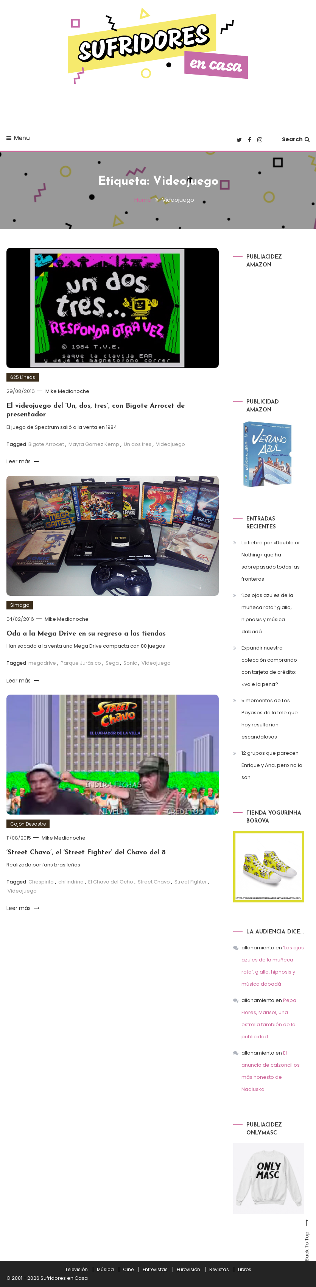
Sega (112, 663)
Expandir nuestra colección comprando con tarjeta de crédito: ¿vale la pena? (269, 666)
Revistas (219, 1269)
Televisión (76, 1269)
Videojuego (170, 444)
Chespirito (41, 881)
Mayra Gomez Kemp (93, 444)
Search (296, 139)
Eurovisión (188, 1269)
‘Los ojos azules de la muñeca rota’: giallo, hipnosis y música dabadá (267, 613)
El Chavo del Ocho (110, 881)
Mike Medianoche (67, 391)
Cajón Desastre (28, 824)
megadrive (42, 663)
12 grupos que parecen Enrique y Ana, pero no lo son (271, 765)
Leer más (22, 461)
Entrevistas (155, 1269)
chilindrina (71, 881)
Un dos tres (137, 444)
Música (105, 1269)
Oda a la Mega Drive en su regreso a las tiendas (86, 633)
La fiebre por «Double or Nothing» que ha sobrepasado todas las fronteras (270, 561)
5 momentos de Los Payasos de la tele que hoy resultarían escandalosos (269, 718)
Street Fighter (190, 881)
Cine (128, 1269)
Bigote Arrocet (46, 444)
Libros (244, 1269)
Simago (19, 605)
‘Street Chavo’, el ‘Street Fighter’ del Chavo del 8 (86, 852)
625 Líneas (22, 377)
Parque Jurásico (81, 663)
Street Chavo (154, 881)
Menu (18, 138)
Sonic (130, 663)
